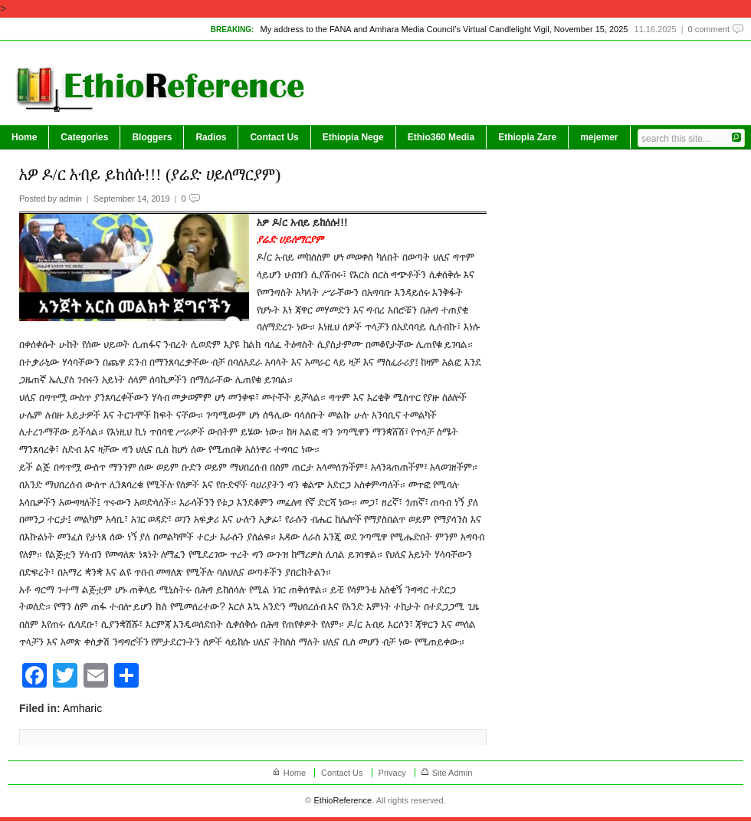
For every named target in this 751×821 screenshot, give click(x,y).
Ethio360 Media (441, 137)
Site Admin (452, 772)
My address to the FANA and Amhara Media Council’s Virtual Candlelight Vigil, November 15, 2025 (444, 29)
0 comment (709, 29)
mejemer (599, 137)
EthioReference (342, 800)
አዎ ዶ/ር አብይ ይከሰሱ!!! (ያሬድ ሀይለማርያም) (149, 174)
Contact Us (274, 137)
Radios (210, 137)
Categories (84, 137)
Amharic (82, 708)
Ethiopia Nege (353, 137)
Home (24, 137)
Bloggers (152, 137)
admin (70, 198)
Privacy (392, 772)
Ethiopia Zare (527, 137)
